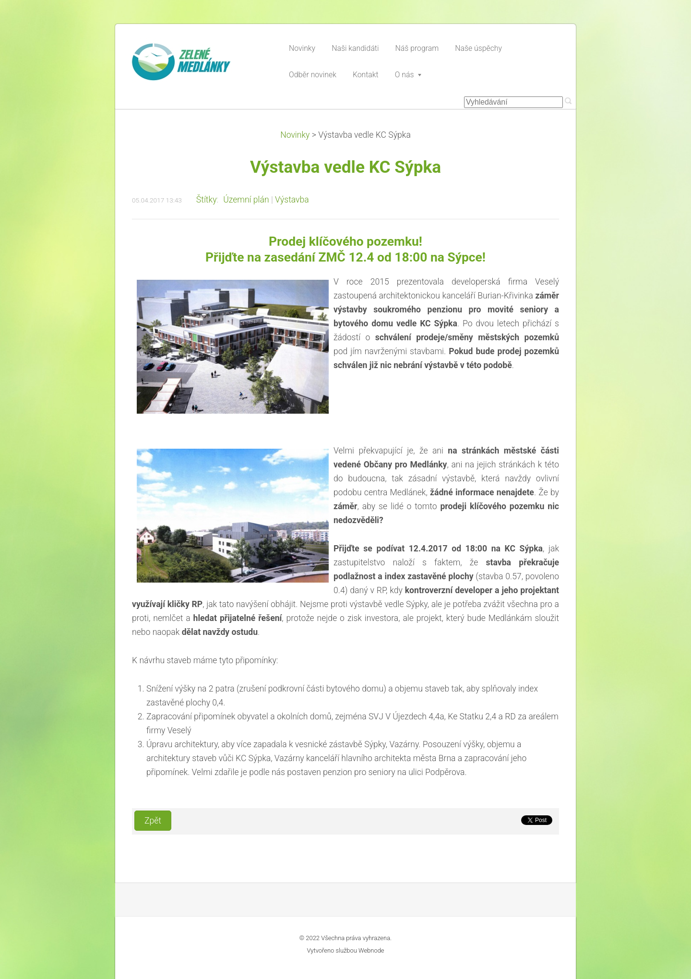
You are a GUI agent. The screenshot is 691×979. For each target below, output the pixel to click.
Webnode (371, 950)
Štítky (206, 199)
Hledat (568, 101)
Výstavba (292, 199)
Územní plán (246, 199)
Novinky (295, 135)
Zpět (152, 820)
